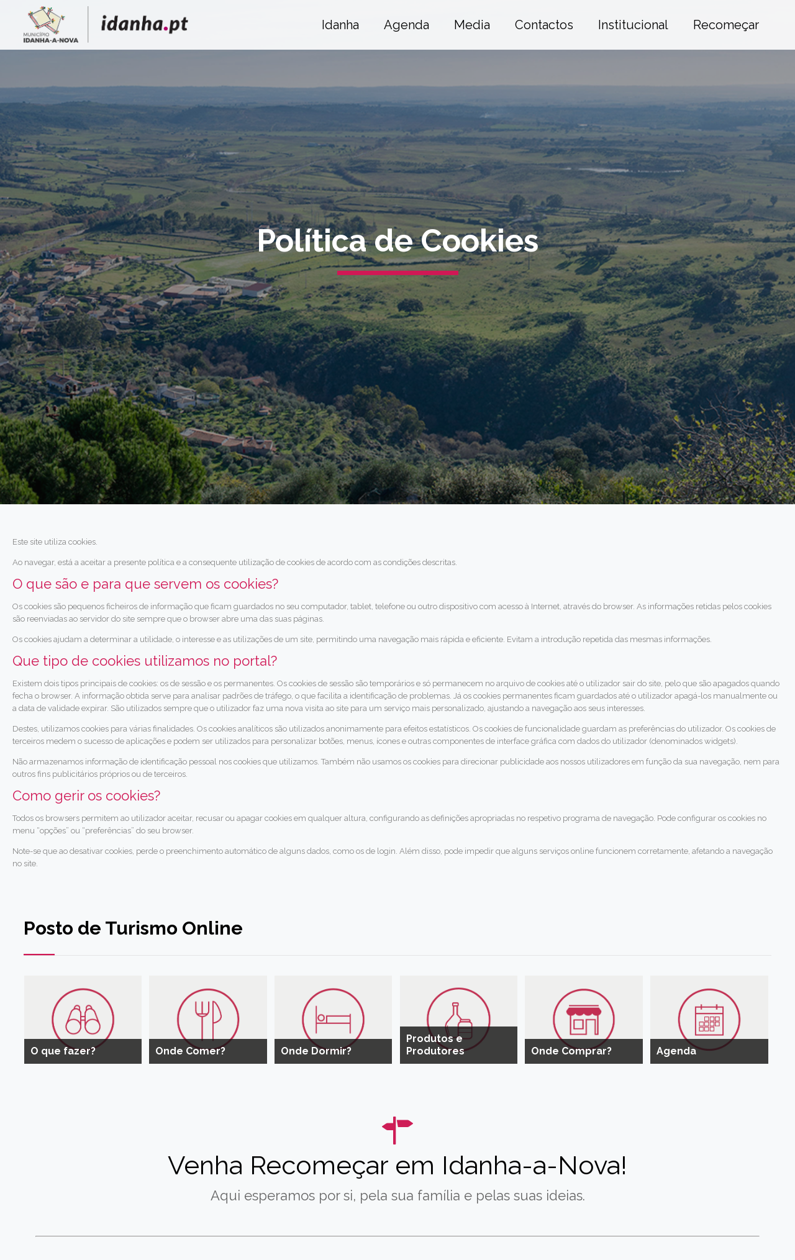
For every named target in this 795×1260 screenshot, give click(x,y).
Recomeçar (726, 24)
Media (472, 24)
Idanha (340, 24)
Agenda (406, 24)
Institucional (633, 24)
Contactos (544, 24)
